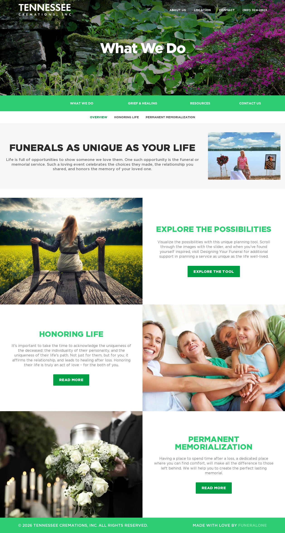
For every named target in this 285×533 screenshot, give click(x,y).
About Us (177, 10)
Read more (74, 378)
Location (202, 10)
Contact (227, 10)
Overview (98, 117)
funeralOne (252, 525)
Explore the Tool (213, 271)
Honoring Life (126, 117)
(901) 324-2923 (255, 10)
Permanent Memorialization (170, 117)
